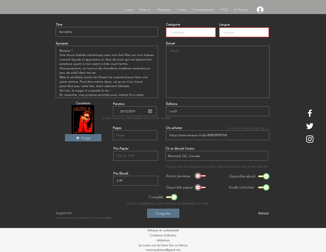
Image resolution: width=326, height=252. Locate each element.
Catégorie (173, 24)
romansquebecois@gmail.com (163, 250)
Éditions (171, 103)
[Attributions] (163, 240)
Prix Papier (121, 148)
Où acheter (174, 127)
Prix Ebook (120, 173)
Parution (119, 103)
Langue (224, 24)
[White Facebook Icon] (310, 113)
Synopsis (62, 43)
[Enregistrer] (163, 213)
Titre (59, 24)
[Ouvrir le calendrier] (150, 111)
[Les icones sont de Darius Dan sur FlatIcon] (163, 245)
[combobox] (216, 156)
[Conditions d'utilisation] (163, 235)
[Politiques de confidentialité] (163, 230)
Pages (117, 127)
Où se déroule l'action (179, 148)
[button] (83, 137)
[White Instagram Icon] (310, 139)
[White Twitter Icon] (310, 126)
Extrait (170, 43)
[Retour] (253, 213)
